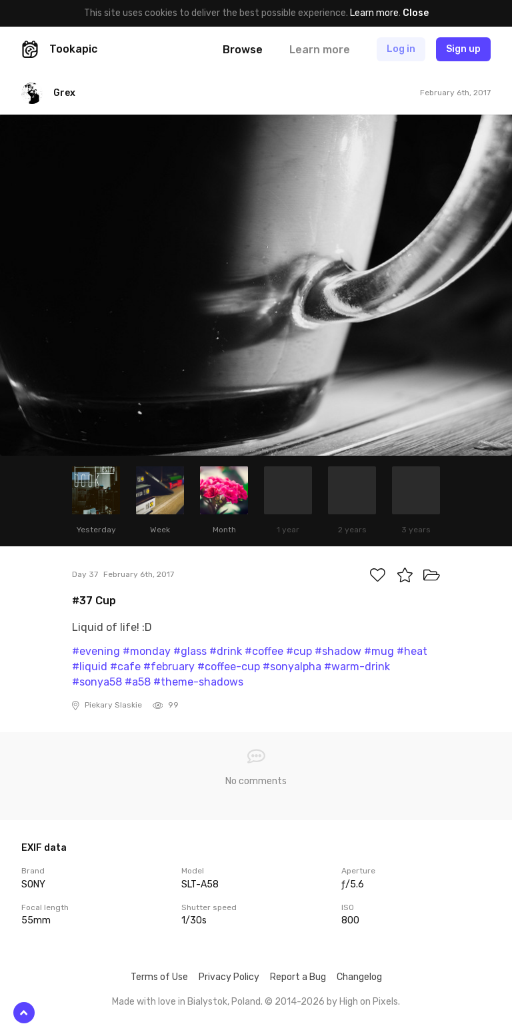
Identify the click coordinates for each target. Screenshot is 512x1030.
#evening (96, 651)
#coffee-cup (228, 666)
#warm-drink (357, 666)
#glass (190, 651)
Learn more (374, 13)
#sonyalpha (292, 666)
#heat (412, 651)
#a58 (138, 682)
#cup (299, 651)
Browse (243, 49)
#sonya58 (97, 682)
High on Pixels (368, 1001)
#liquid (89, 666)
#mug (379, 651)
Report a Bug (298, 977)
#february (169, 666)
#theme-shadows (198, 682)
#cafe (125, 666)
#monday (147, 651)
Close (416, 13)
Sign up (463, 49)
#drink (225, 651)
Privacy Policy (229, 977)
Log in (401, 49)
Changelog (359, 977)
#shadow (338, 651)
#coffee (264, 651)
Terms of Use (159, 977)
